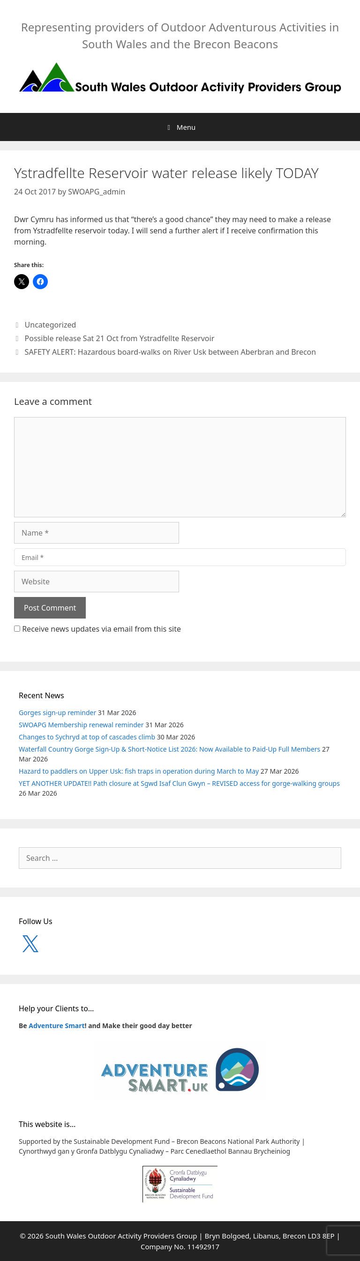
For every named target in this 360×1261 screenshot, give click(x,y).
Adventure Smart (56, 1025)
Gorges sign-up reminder (57, 712)
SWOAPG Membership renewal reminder (81, 724)
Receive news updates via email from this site (97, 629)
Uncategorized (50, 325)
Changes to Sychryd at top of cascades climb (87, 736)
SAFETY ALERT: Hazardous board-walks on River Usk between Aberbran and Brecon (170, 352)
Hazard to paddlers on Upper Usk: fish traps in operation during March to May (139, 771)
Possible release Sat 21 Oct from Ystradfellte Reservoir (120, 338)
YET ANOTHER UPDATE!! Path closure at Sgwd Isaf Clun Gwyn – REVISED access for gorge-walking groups (179, 783)
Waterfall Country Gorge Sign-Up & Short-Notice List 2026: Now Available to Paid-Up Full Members (169, 749)
